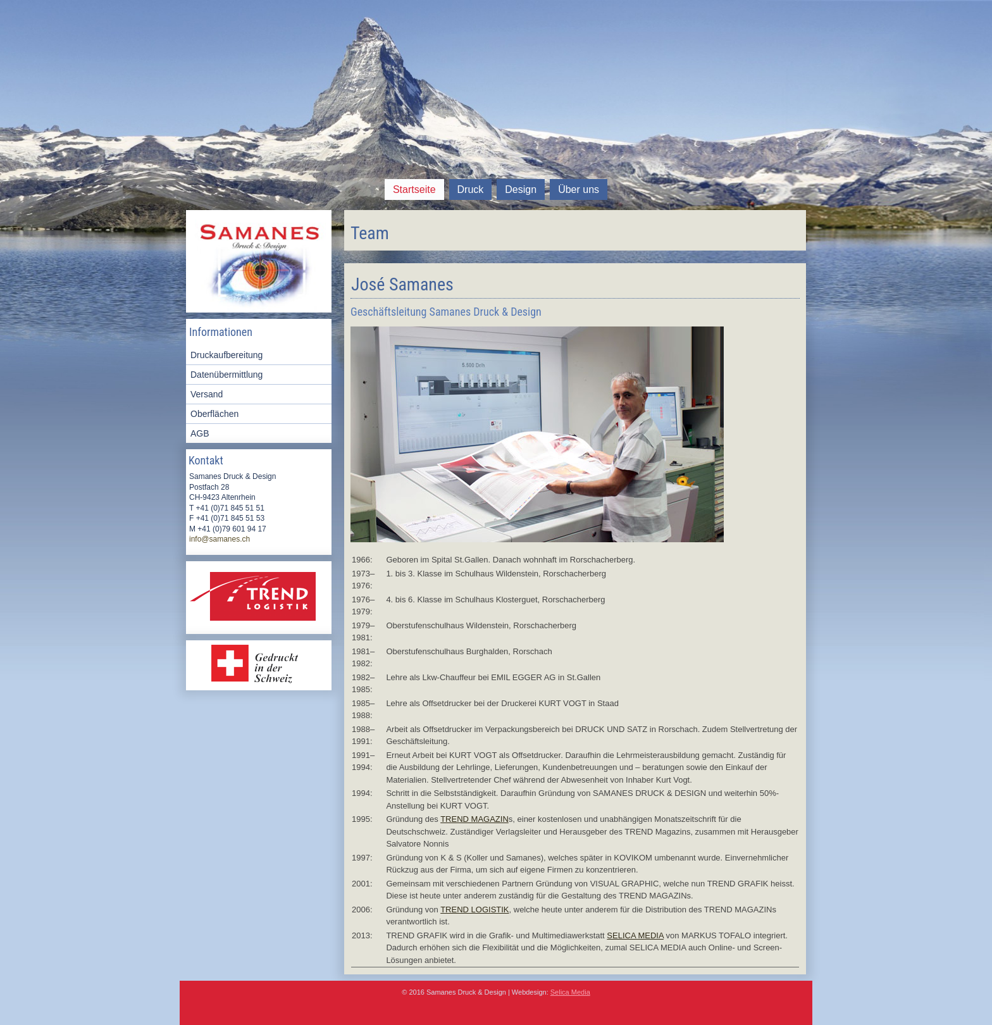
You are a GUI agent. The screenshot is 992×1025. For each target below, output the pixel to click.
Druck (470, 189)
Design (520, 189)
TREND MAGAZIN (474, 819)
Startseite (414, 189)
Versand (206, 394)
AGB (199, 433)
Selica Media (570, 992)
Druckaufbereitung (226, 355)
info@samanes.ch (219, 539)
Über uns (578, 189)
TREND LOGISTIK (474, 909)
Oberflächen (214, 414)
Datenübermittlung (226, 375)
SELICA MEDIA (635, 935)
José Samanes (402, 284)
